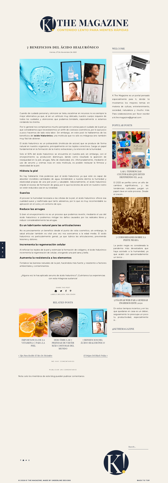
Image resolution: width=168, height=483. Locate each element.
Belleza (61, 294)
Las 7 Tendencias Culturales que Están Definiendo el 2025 (131, 174)
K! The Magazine (34, 480)
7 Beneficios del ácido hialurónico (93, 341)
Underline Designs (61, 480)
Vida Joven (70, 294)
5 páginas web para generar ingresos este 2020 (131, 301)
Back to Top (143, 480)
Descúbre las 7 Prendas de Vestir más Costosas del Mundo (63, 344)
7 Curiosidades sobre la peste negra (131, 238)
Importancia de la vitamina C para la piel (33, 342)
